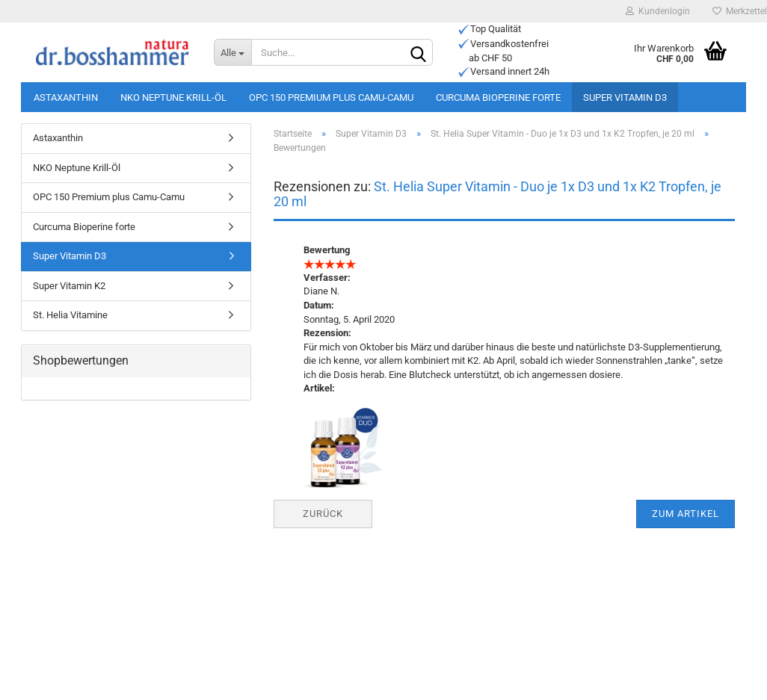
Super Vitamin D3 (625, 97)
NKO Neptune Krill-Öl (173, 97)
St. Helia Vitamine (70, 314)
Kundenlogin (658, 11)
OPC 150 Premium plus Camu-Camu (331, 97)
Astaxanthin (66, 97)
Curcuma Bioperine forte (498, 97)
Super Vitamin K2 (69, 285)
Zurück (323, 513)
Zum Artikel (685, 513)
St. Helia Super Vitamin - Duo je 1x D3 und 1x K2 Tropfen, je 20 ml (497, 194)
